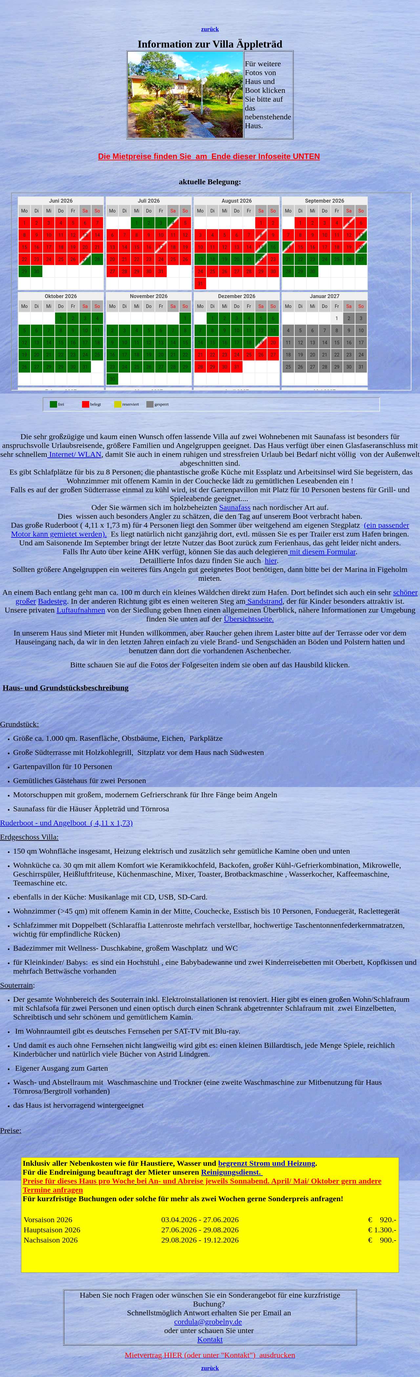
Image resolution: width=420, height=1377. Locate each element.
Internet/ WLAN (74, 454)
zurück (210, 29)
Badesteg (52, 601)
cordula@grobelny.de (208, 1321)
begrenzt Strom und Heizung (266, 1163)
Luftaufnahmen (80, 610)
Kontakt (209, 1339)
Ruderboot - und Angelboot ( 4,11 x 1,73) (66, 823)
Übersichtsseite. (249, 619)
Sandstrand (264, 601)
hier (271, 560)
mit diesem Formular (321, 551)
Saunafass (235, 507)
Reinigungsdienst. (232, 1172)
